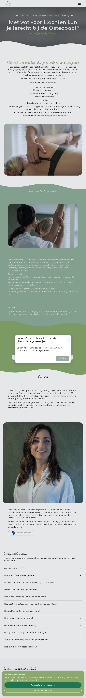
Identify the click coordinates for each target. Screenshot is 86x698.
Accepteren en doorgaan (43, 685)
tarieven (46, 351)
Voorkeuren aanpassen (43, 690)
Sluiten (62, 358)
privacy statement (28, 680)
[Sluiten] (68, 340)
